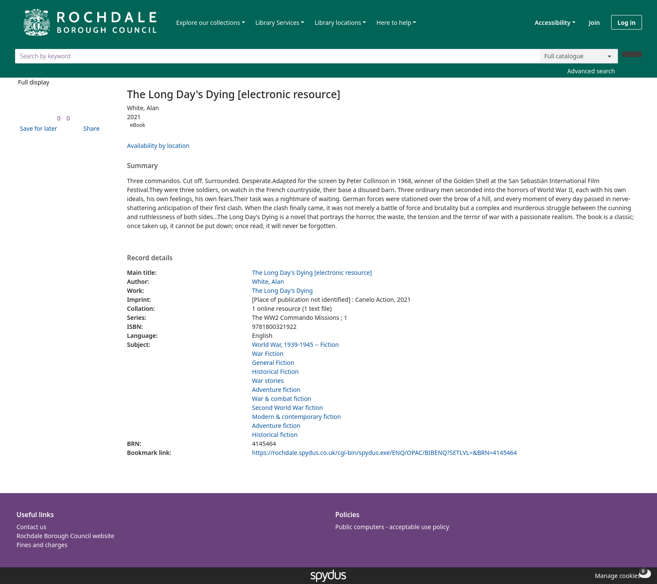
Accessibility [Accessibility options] (551, 22)
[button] (37, 128)
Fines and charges (42, 545)
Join (594, 22)
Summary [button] (142, 166)
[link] (58, 118)
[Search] (632, 54)
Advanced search (591, 71)
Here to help (393, 22)
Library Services (277, 22)
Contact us (32, 527)
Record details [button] (149, 258)
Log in (627, 22)
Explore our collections (208, 22)
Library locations (338, 22)
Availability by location (158, 145)
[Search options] (579, 56)
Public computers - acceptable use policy (392, 527)
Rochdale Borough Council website (65, 536)
